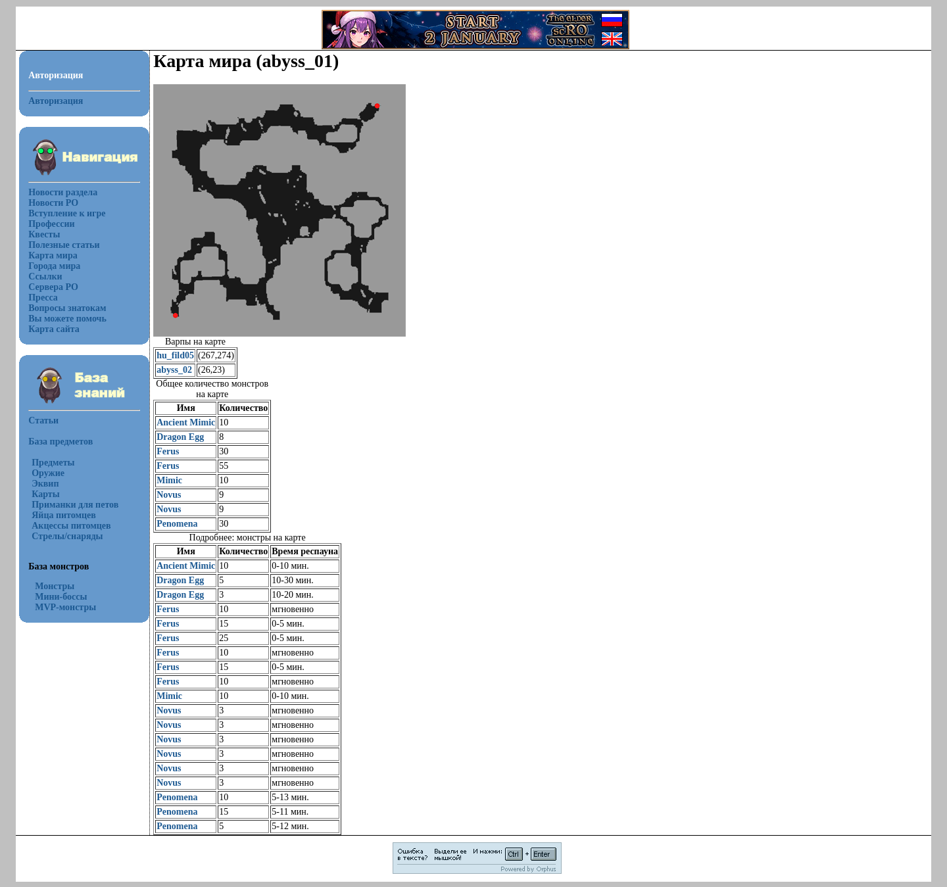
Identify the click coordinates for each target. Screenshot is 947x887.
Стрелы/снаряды (67, 536)
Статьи (43, 420)
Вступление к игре (66, 213)
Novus (169, 495)
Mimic (169, 480)
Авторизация (55, 101)
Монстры (54, 586)
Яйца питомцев (64, 515)
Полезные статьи (63, 245)
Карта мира (53, 255)
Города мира (54, 266)
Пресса (43, 297)
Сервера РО (53, 287)
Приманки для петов (75, 505)
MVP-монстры (65, 607)
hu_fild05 (175, 355)
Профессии (51, 224)
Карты (45, 494)
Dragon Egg (180, 437)
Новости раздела (62, 192)
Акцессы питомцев (71, 526)
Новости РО (53, 203)
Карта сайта (54, 329)
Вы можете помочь (67, 319)
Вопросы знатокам (67, 308)
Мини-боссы (61, 597)
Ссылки (45, 276)
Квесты (44, 234)
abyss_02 (174, 370)
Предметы (53, 462)
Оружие (48, 473)
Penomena (177, 524)
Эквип (45, 484)
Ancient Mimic (186, 422)
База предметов (60, 441)
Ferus (168, 451)
